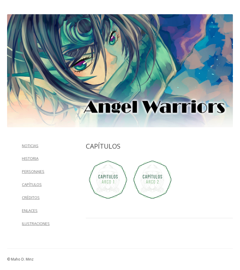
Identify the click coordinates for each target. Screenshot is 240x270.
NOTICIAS (30, 145)
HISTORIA (30, 158)
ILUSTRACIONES (36, 223)
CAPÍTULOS (32, 184)
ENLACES (30, 210)
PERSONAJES (33, 171)
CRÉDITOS (31, 197)
